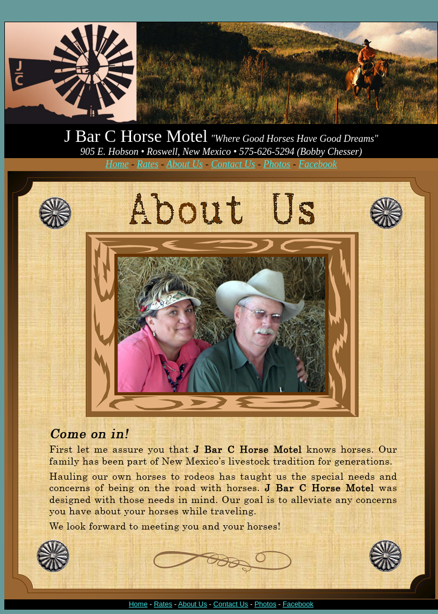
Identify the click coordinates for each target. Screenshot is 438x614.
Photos (276, 164)
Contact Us (233, 164)
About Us (184, 164)
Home (117, 164)
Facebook (317, 164)
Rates (148, 164)
